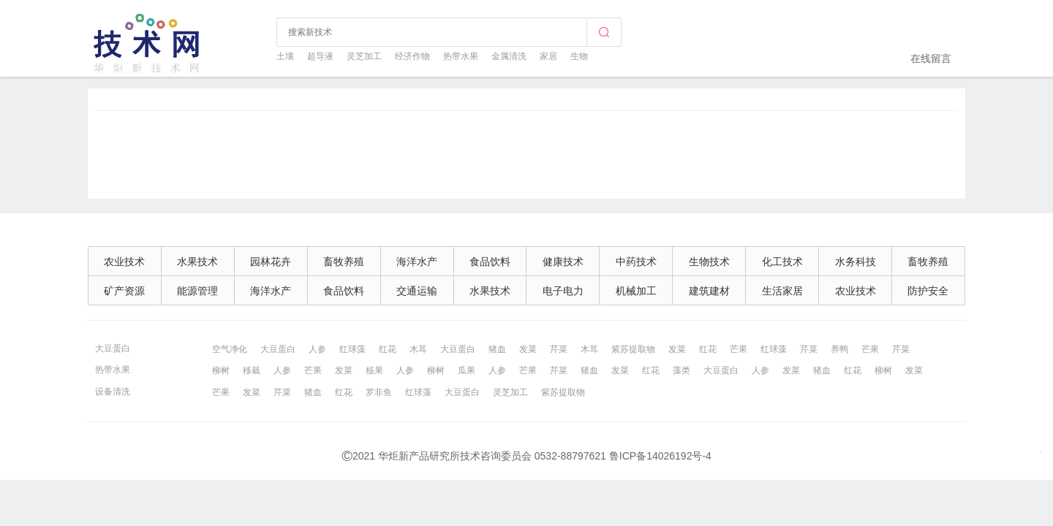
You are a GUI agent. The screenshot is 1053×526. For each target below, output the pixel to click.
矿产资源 (124, 291)
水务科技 (855, 261)
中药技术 (636, 261)
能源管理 (197, 291)
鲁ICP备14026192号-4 (660, 456)
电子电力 (563, 291)
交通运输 (416, 291)
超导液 (320, 56)
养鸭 (839, 349)
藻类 (681, 370)
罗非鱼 (379, 392)
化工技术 (782, 261)
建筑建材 (709, 291)
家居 (548, 56)
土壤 (285, 56)
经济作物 (412, 56)
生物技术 (709, 261)
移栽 (251, 370)
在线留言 (930, 58)
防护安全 (927, 291)
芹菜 (558, 349)
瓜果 (466, 370)
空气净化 (229, 349)
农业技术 (124, 261)
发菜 (528, 349)
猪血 (497, 349)
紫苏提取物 (633, 349)
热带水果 (460, 56)
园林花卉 (270, 261)
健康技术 (563, 261)
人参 (317, 349)
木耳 (418, 349)
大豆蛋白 (112, 348)
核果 (374, 370)
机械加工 (636, 291)
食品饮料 (489, 261)
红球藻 (352, 349)
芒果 (738, 349)
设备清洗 (112, 391)
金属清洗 (508, 56)
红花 (387, 349)
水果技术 (197, 261)
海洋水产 (416, 261)
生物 (579, 56)
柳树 (221, 370)
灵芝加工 (364, 56)
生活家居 (782, 291)
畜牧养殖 (343, 261)
